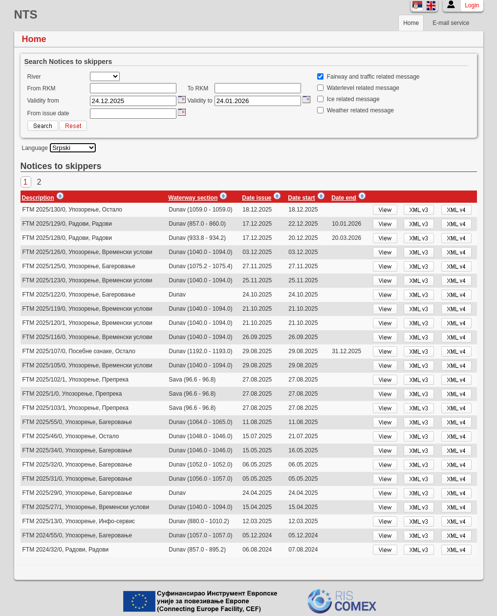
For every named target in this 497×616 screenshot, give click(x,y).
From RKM (41, 88)
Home (411, 23)
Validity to (200, 100)
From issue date (48, 113)
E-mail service (450, 23)
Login (472, 5)
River (34, 76)
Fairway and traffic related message (373, 76)
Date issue (256, 197)
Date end (343, 197)
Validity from (43, 100)
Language (35, 148)
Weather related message (360, 110)
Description (38, 197)
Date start (301, 197)
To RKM (198, 88)
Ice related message (353, 99)
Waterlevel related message (363, 88)
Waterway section (192, 197)
